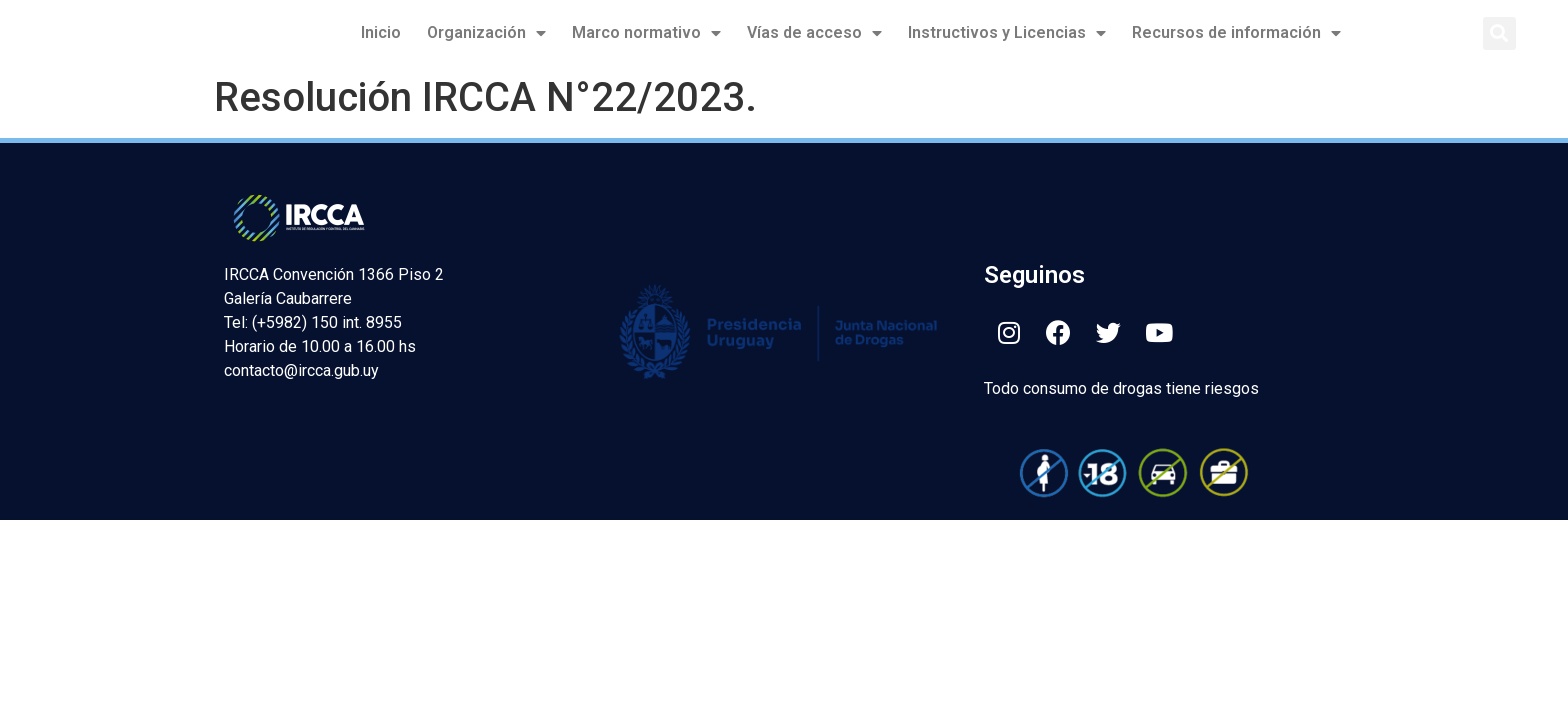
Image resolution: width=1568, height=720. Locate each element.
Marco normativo (646, 33)
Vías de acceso (814, 33)
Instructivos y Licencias (1007, 33)
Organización (486, 33)
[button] (1499, 33)
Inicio (381, 32)
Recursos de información (1236, 33)
